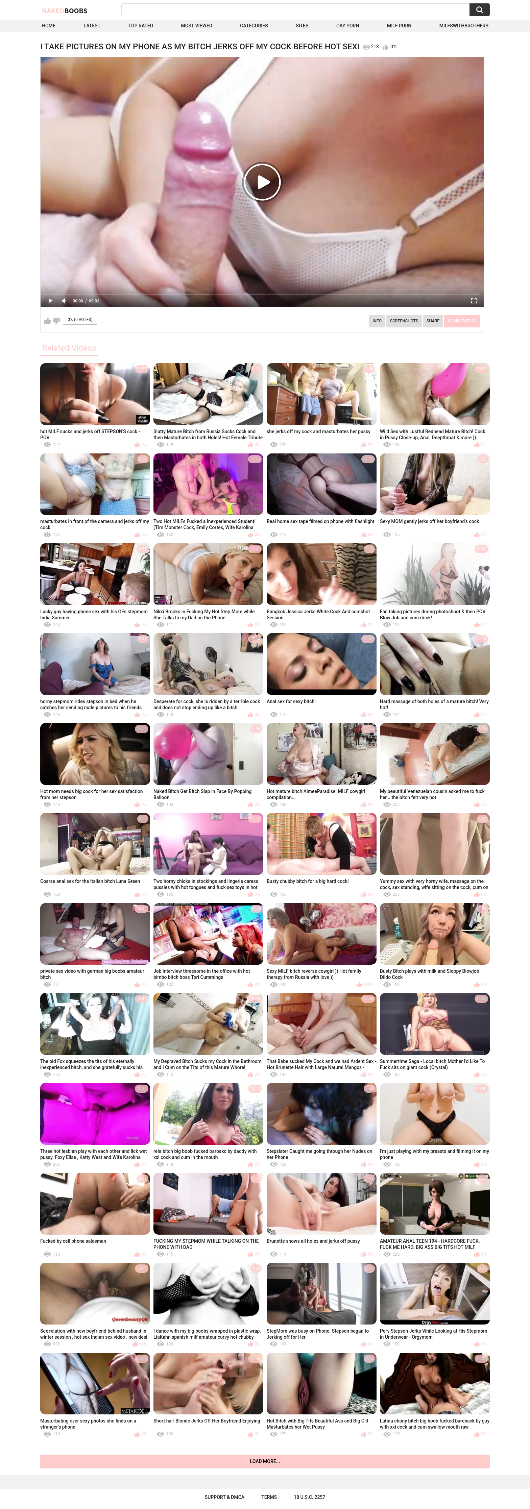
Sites (302, 25)
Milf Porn (399, 25)
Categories (254, 25)
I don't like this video (56, 321)
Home (48, 25)
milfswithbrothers (463, 25)
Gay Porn (347, 25)
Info (377, 321)
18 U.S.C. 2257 (309, 1497)
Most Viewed (196, 25)
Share (433, 321)
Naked (65, 10)
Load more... (265, 1461)
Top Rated (140, 25)
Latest (92, 25)
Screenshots (404, 321)
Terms (269, 1497)
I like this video (47, 321)
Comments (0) (462, 321)
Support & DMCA (224, 1497)
